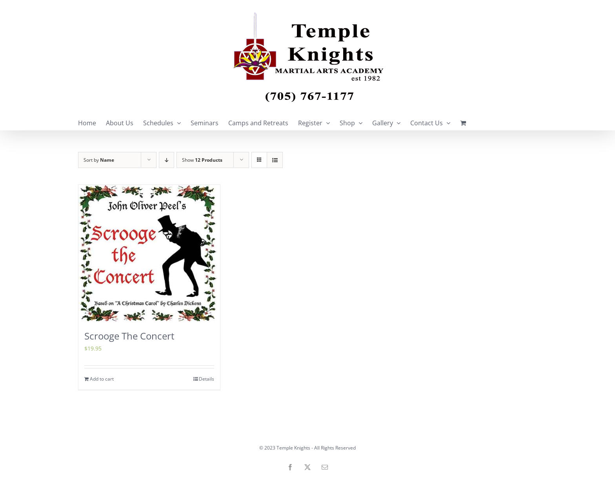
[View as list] (274, 160)
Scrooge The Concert (129, 335)
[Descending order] (166, 160)
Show (202, 160)
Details (206, 379)
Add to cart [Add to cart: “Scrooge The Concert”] (102, 379)
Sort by (99, 160)
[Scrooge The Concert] (149, 253)
